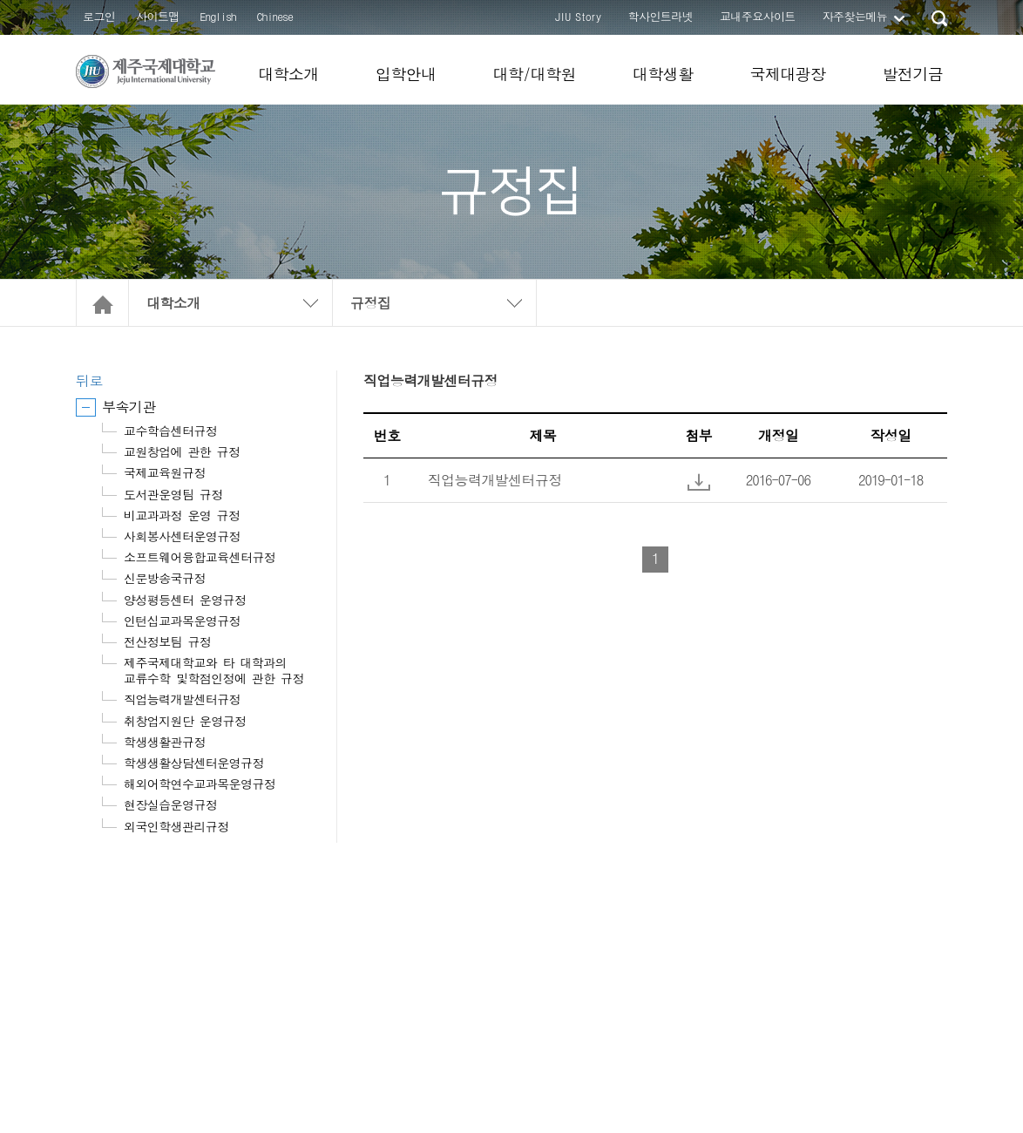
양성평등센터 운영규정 (185, 599)
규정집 (370, 303)
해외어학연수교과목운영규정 (199, 783)
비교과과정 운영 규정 (182, 515)
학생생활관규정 (165, 741)
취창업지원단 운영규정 (185, 720)
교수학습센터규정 (170, 430)
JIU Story (578, 16)
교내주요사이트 (758, 16)
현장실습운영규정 (170, 804)
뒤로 (89, 380)
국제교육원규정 (165, 472)
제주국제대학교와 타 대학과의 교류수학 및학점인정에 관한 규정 (214, 670)
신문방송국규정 (165, 578)
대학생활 (663, 74)
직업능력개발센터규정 (182, 699)
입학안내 (406, 74)
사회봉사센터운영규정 (182, 536)
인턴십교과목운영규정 (182, 620)
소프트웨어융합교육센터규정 (199, 557)
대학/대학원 (533, 74)
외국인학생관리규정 (176, 826)
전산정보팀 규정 (167, 641)
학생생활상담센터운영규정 (194, 762)
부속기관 (129, 407)
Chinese (275, 16)
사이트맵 (158, 16)
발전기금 (912, 74)
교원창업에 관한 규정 (182, 451)
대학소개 (288, 74)
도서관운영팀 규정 (173, 494)
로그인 (99, 16)
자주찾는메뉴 (855, 16)
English (218, 16)
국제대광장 (787, 74)
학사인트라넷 (660, 16)
